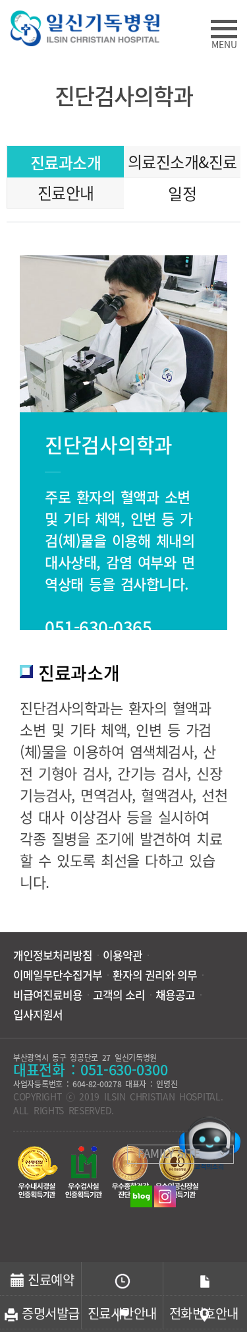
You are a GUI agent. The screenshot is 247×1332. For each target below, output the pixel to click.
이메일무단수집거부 (57, 975)
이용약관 (122, 955)
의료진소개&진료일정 (182, 163)
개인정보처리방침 (52, 955)
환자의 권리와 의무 (155, 975)
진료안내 (66, 193)
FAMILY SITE (169, 1153)
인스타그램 (165, 1196)
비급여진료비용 (47, 994)
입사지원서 (38, 1014)
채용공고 (175, 994)
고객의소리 (209, 1143)
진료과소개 (65, 162)
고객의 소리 (119, 994)
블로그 (141, 1196)
